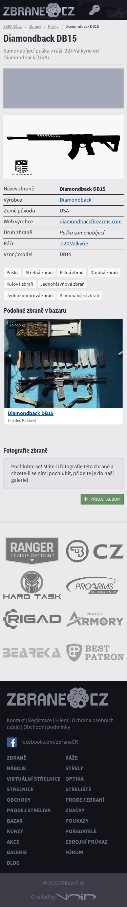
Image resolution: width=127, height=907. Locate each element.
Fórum (74, 852)
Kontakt (16, 720)
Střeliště (78, 789)
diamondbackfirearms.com (91, 221)
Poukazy (76, 820)
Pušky (53, 26)
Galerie (17, 852)
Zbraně (35, 26)
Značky (74, 810)
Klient (61, 720)
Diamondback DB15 (31, 413)
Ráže (71, 757)
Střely (74, 768)
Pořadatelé (81, 831)
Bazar (15, 820)
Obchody (18, 799)
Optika (74, 778)
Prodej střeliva (28, 810)
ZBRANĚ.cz (12, 26)
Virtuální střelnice (34, 778)
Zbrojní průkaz (86, 841)
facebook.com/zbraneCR (49, 742)
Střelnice (20, 789)
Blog (13, 862)
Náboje (16, 768)
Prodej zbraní (84, 799)
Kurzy (15, 831)
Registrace (40, 720)
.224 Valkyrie (74, 243)
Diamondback (75, 200)
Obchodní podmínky (46, 727)
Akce (13, 841)
